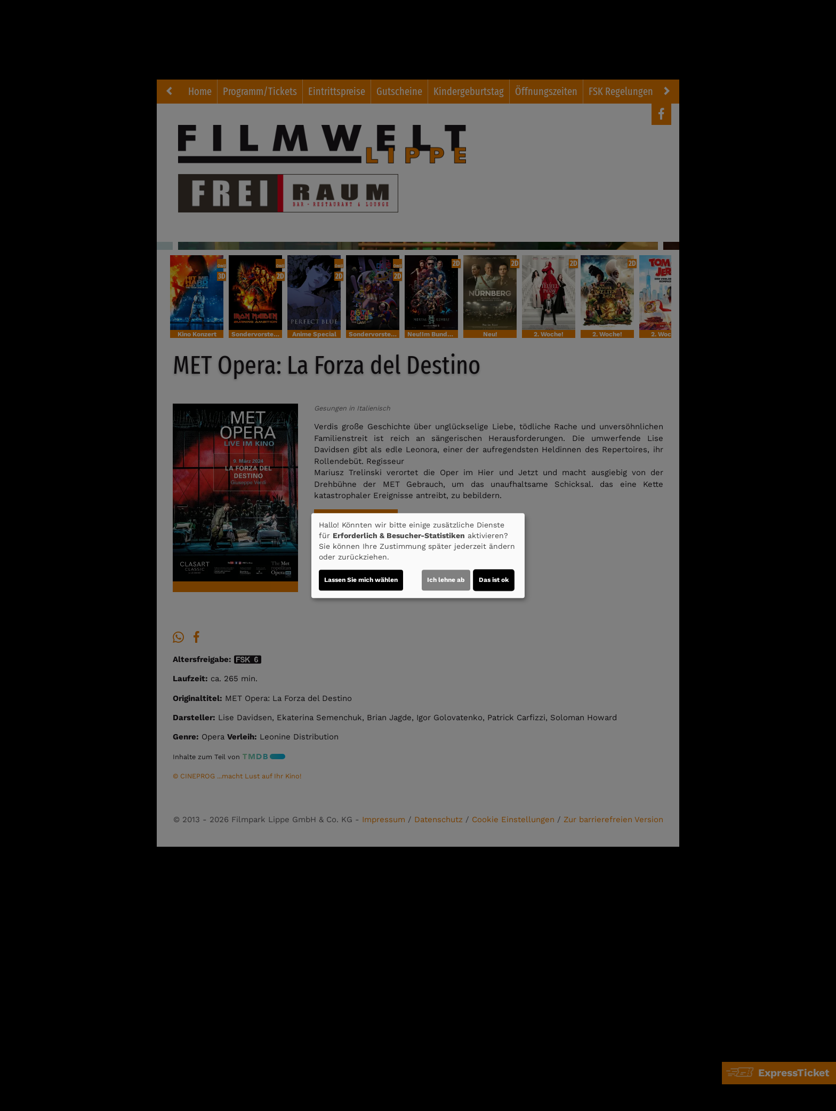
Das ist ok (494, 580)
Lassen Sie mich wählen (361, 580)
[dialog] (418, 555)
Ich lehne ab (446, 580)
